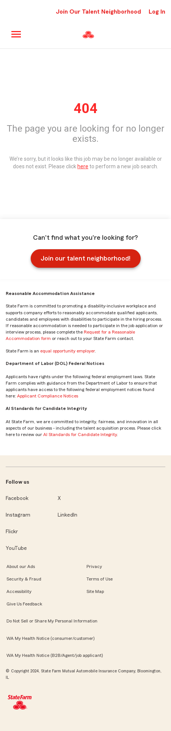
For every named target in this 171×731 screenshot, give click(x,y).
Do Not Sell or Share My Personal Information (51, 621)
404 (85, 108)
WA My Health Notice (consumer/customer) (50, 638)
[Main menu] (16, 34)
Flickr (12, 531)
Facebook (17, 498)
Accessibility (18, 591)
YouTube (16, 548)
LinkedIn (67, 515)
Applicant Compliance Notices (47, 396)
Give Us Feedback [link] (24, 604)
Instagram (18, 515)
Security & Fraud (23, 579)
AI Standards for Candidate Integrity (80, 434)
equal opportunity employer (67, 351)
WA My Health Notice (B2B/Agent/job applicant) (54, 655)
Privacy (94, 566)
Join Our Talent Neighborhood (98, 12)
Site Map (95, 591)
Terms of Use (99, 579)
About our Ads (20, 566)
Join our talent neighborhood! (85, 258)
